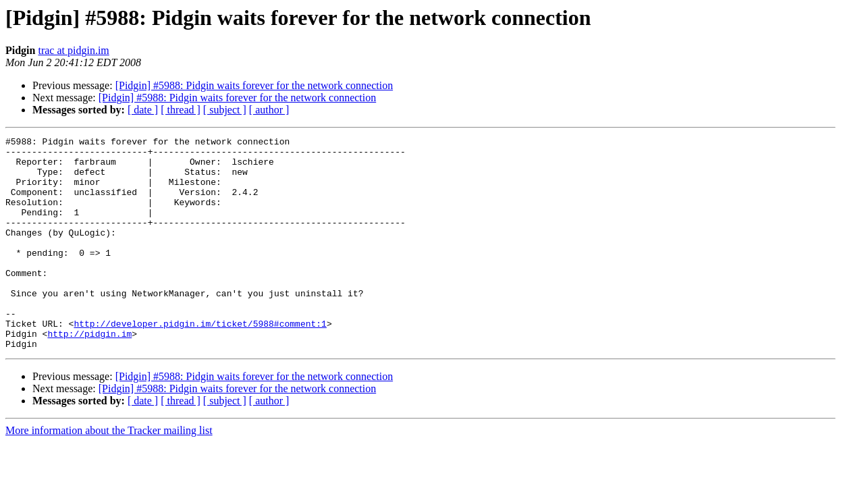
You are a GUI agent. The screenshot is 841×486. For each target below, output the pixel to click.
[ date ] (143, 109)
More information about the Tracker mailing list (109, 473)
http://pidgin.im (89, 374)
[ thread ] (180, 109)
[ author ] (269, 109)
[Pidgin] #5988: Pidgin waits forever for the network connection (254, 85)
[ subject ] (224, 109)
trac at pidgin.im (73, 50)
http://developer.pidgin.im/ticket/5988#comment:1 (200, 362)
